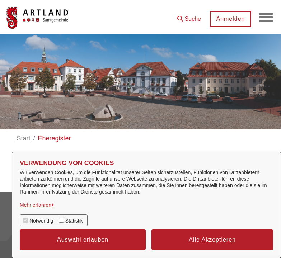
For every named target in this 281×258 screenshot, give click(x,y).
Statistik (74, 221)
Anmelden (230, 19)
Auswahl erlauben (82, 239)
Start (24, 138)
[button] (189, 16)
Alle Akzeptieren (212, 239)
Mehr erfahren (35, 205)
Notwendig (41, 221)
